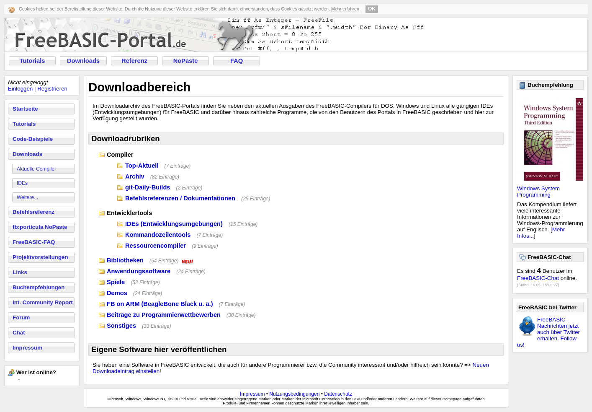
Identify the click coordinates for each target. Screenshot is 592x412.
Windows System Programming (538, 191)
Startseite (25, 109)
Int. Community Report (43, 302)
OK (372, 9)
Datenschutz (338, 394)
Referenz (134, 60)
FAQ (236, 60)
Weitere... (27, 197)
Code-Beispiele (33, 139)
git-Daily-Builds (147, 187)
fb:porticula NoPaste (40, 227)
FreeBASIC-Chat (538, 278)
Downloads (83, 60)
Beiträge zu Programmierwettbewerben (164, 314)
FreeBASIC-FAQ (34, 242)
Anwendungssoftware (138, 271)
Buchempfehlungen (38, 287)
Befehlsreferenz (33, 212)
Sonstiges (121, 325)
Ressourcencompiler (155, 245)
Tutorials (32, 60)
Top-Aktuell (142, 165)
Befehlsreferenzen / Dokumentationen (180, 198)
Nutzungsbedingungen (294, 394)
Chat (19, 332)
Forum (21, 317)
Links (20, 272)
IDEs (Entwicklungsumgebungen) (174, 223)
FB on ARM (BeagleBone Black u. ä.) (160, 304)
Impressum (27, 348)
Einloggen (20, 89)
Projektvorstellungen (40, 257)
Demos (117, 293)
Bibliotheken (125, 260)
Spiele (116, 282)
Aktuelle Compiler (36, 169)
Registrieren (52, 89)
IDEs (22, 183)
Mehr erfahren (345, 8)
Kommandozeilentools (157, 234)
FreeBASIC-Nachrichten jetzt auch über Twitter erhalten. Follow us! (548, 332)
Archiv (134, 176)
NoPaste (185, 60)
